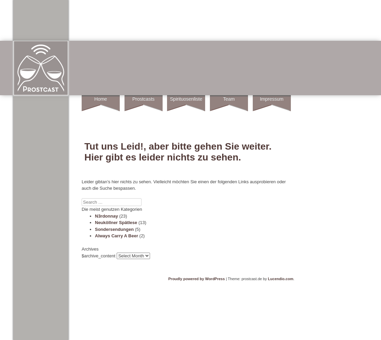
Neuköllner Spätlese (116, 222)
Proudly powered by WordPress (196, 279)
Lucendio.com (281, 279)
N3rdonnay (106, 216)
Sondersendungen (114, 229)
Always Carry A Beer (116, 235)
